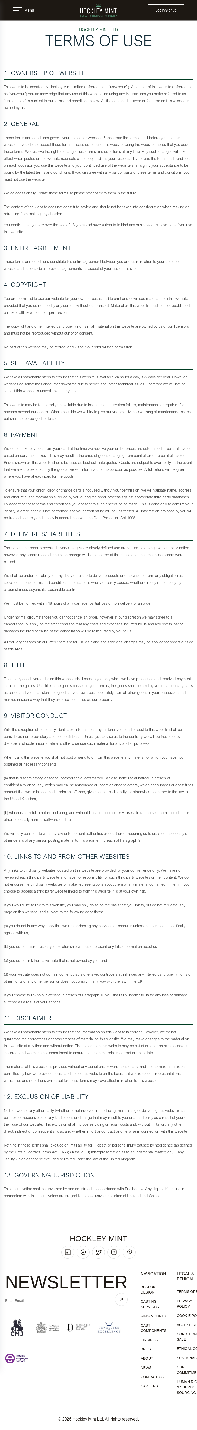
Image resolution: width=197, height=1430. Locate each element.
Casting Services (150, 1304)
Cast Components (153, 1328)
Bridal (147, 1349)
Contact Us (152, 1377)
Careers (149, 1386)
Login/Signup (165, 10)
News (146, 1368)
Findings (149, 1340)
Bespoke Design (149, 1289)
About (147, 1358)
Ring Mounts (153, 1316)
